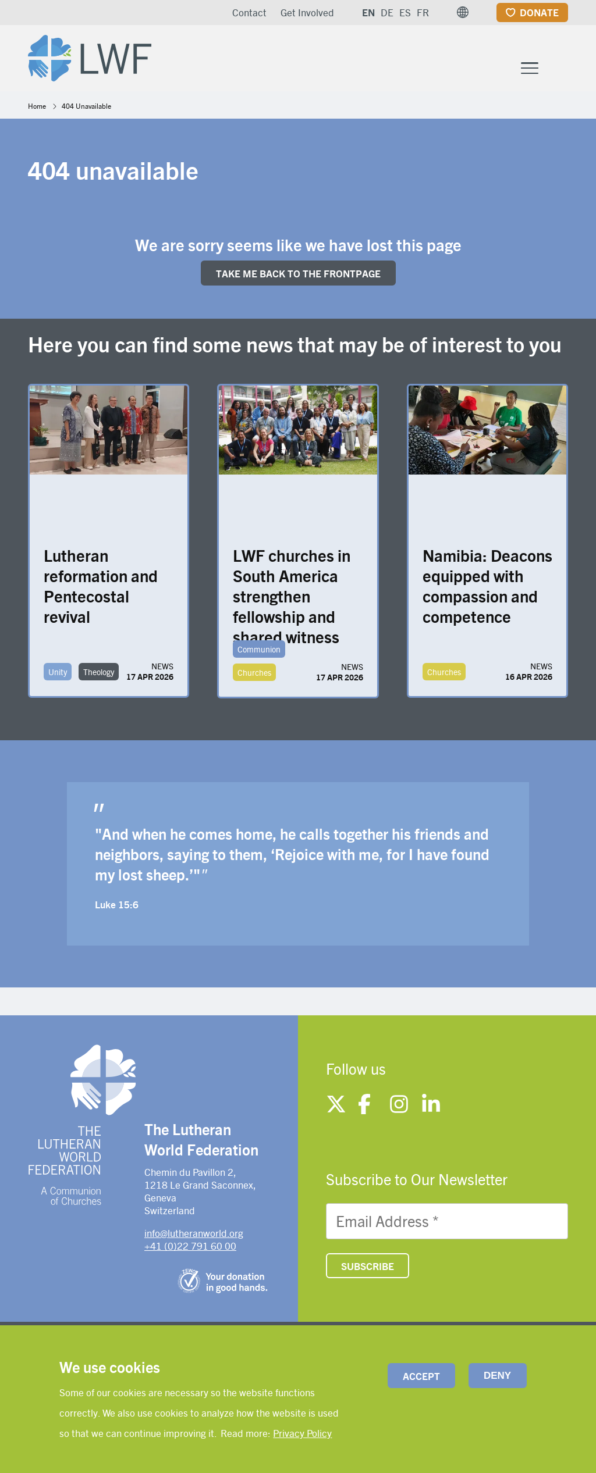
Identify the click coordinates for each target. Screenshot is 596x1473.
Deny (497, 1375)
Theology (98, 671)
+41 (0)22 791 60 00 (190, 1245)
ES (405, 12)
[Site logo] (89, 56)
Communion (259, 649)
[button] (463, 12)
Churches (254, 672)
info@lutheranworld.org (193, 1232)
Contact (249, 12)
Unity (57, 671)
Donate (539, 12)
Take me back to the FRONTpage (298, 273)
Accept (421, 1375)
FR (423, 12)
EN (368, 12)
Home (37, 105)
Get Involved (307, 12)
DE (387, 12)
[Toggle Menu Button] (529, 66)
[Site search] (560, 68)
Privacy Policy (302, 1432)
